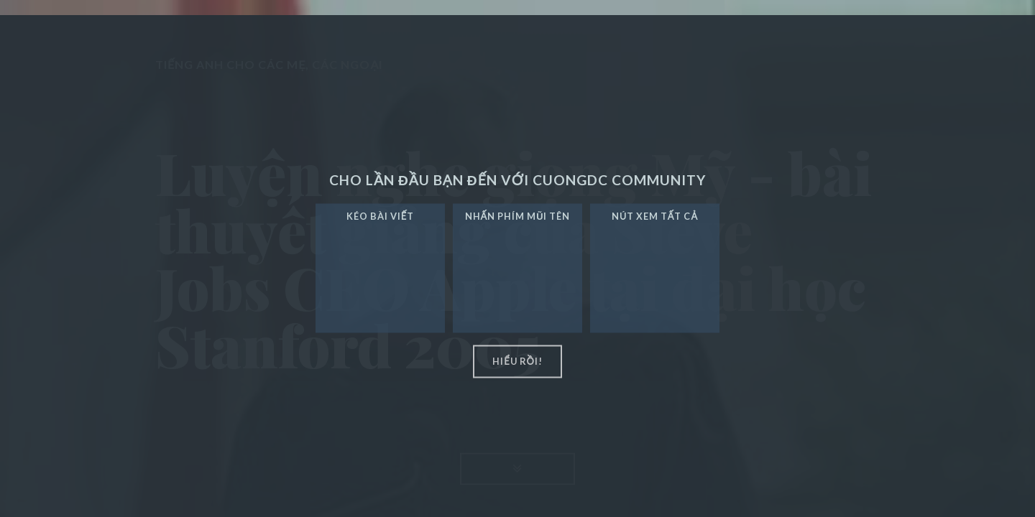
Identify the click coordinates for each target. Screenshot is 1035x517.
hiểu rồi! (517, 361)
